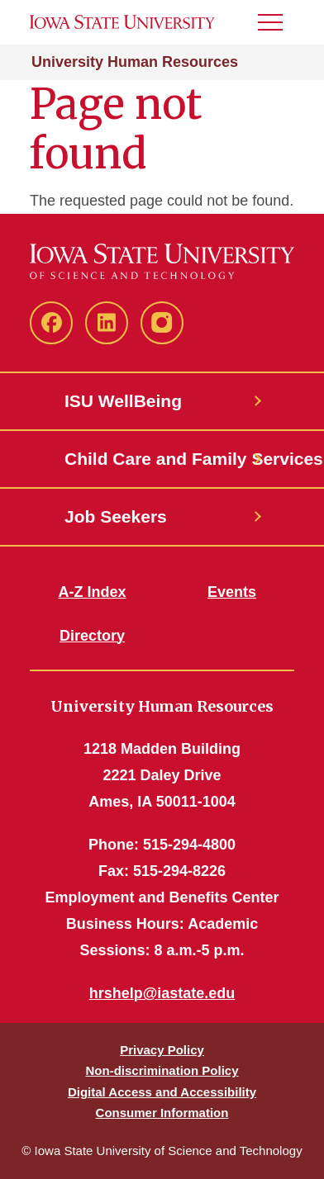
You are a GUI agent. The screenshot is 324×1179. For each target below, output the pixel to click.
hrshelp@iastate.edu (162, 993)
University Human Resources (134, 62)
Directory (92, 635)
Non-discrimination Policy (161, 1070)
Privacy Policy (162, 1050)
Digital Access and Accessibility (162, 1092)
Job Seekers (115, 516)
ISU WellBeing (123, 400)
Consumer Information (162, 1113)
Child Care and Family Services (162, 458)
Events (231, 592)
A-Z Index (92, 592)
